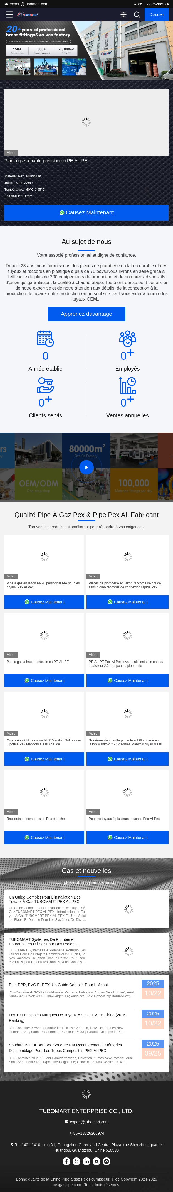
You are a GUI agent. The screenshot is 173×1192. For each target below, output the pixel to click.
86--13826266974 (151, 4)
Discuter (157, 14)
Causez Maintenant (86, 212)
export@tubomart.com (26, 4)
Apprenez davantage (86, 314)
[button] (69, 74)
